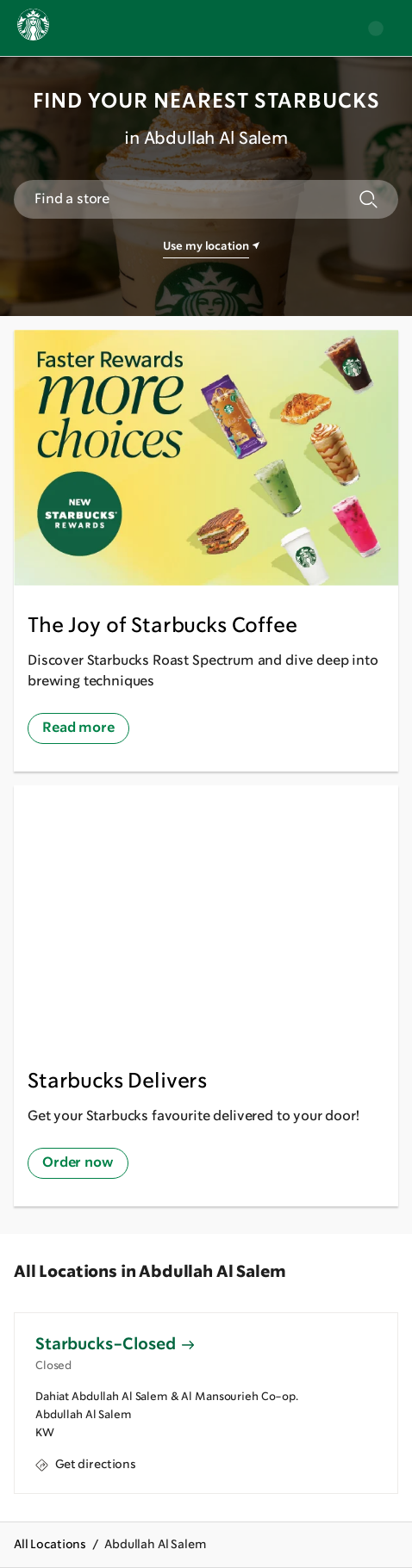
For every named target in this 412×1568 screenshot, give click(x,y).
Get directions (85, 1464)
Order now (78, 1162)
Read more (78, 728)
